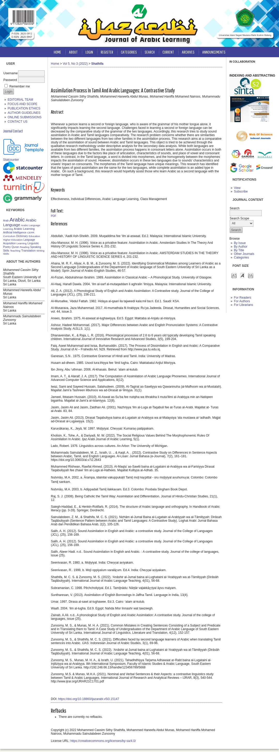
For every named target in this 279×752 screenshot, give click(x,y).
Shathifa (97, 63)
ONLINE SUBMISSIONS (24, 117)
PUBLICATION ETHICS (23, 108)
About (73, 51)
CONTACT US (17, 121)
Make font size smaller (234, 275)
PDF (53, 216)
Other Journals (244, 254)
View (237, 188)
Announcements (214, 51)
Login (89, 51)
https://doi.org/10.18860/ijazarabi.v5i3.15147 (88, 699)
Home (57, 51)
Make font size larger (250, 275)
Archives (188, 51)
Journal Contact (13, 131)
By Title (239, 250)
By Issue (240, 243)
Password (10, 80)
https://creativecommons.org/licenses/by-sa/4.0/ (103, 741)
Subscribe (240, 191)
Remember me (19, 86)
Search (150, 51)
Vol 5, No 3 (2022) (75, 63)
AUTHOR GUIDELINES (23, 113)
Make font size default (242, 275)
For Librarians (243, 305)
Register (107, 51)
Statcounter (11, 159)
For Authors (242, 301)
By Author (240, 246)
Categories (241, 257)
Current (168, 51)
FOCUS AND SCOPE (22, 104)
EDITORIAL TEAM (20, 99)
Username (10, 73)
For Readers (242, 297)
